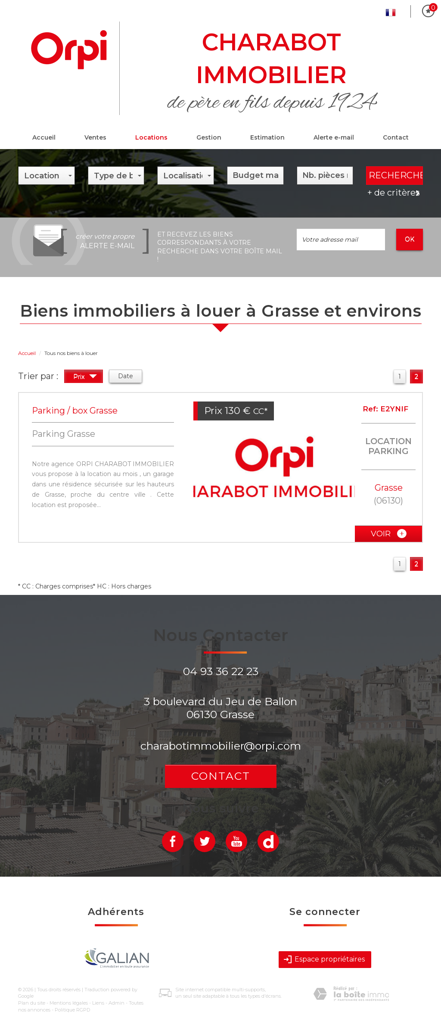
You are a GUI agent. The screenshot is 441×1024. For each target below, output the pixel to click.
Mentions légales (69, 1003)
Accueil (44, 137)
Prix (85, 377)
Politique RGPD (72, 1010)
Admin (116, 1003)
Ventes (95, 137)
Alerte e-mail (334, 137)
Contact (396, 137)
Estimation (267, 137)
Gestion (208, 137)
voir (389, 533)
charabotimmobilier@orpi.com (220, 745)
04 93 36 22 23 (220, 671)
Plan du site (31, 1003)
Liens (98, 1003)
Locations (151, 137)
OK (409, 239)
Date (125, 376)
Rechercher (396, 175)
